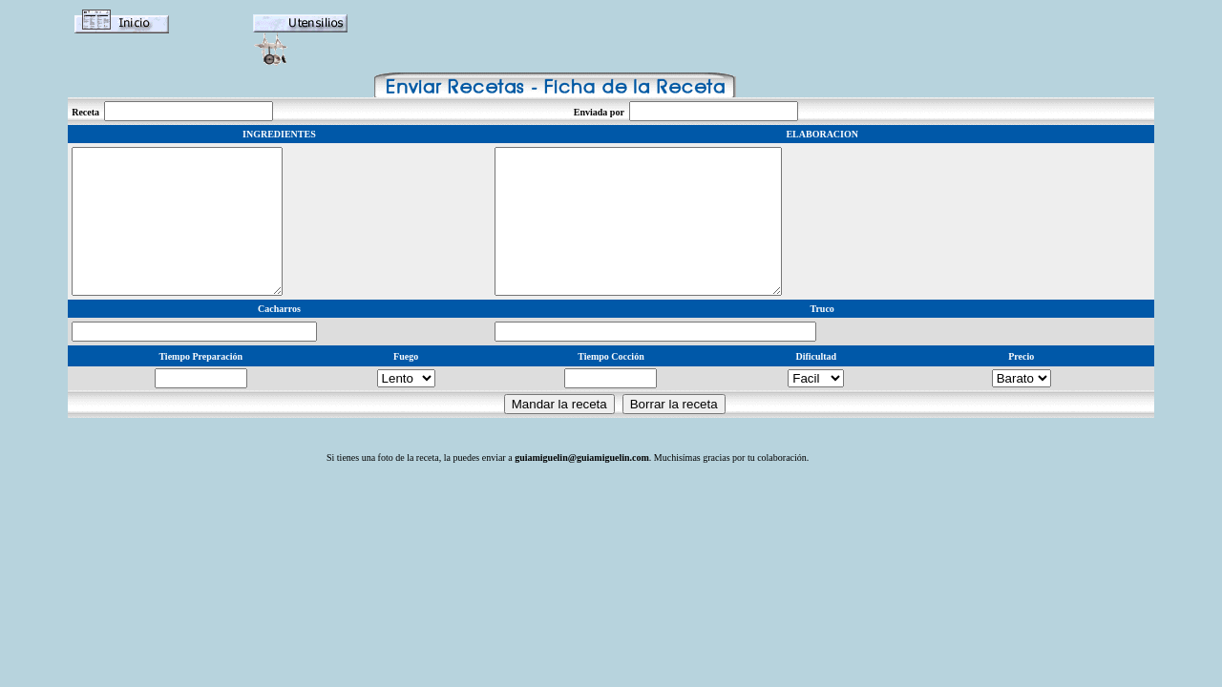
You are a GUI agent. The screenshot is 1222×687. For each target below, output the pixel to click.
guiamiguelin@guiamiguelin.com (582, 486)
